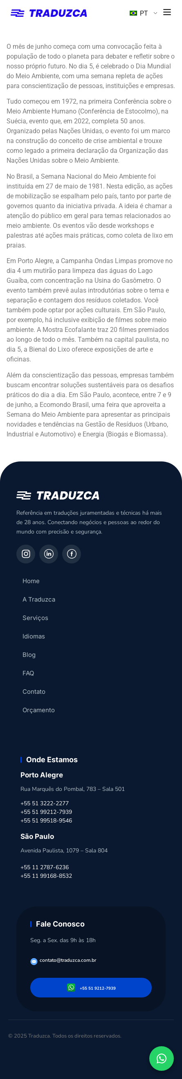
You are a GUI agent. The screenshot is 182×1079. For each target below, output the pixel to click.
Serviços (35, 618)
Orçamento (38, 710)
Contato (33, 691)
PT (139, 13)
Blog (29, 655)
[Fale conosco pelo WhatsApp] (161, 1058)
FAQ (28, 673)
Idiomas (33, 636)
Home (31, 581)
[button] (167, 13)
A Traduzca (38, 599)
